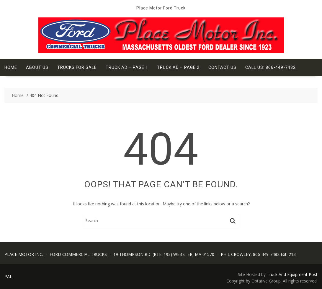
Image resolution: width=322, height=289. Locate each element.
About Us (37, 67)
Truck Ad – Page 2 (178, 67)
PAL (8, 276)
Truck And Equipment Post (292, 274)
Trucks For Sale (77, 67)
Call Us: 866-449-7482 (270, 67)
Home (10, 67)
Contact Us (222, 67)
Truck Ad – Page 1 (127, 67)
